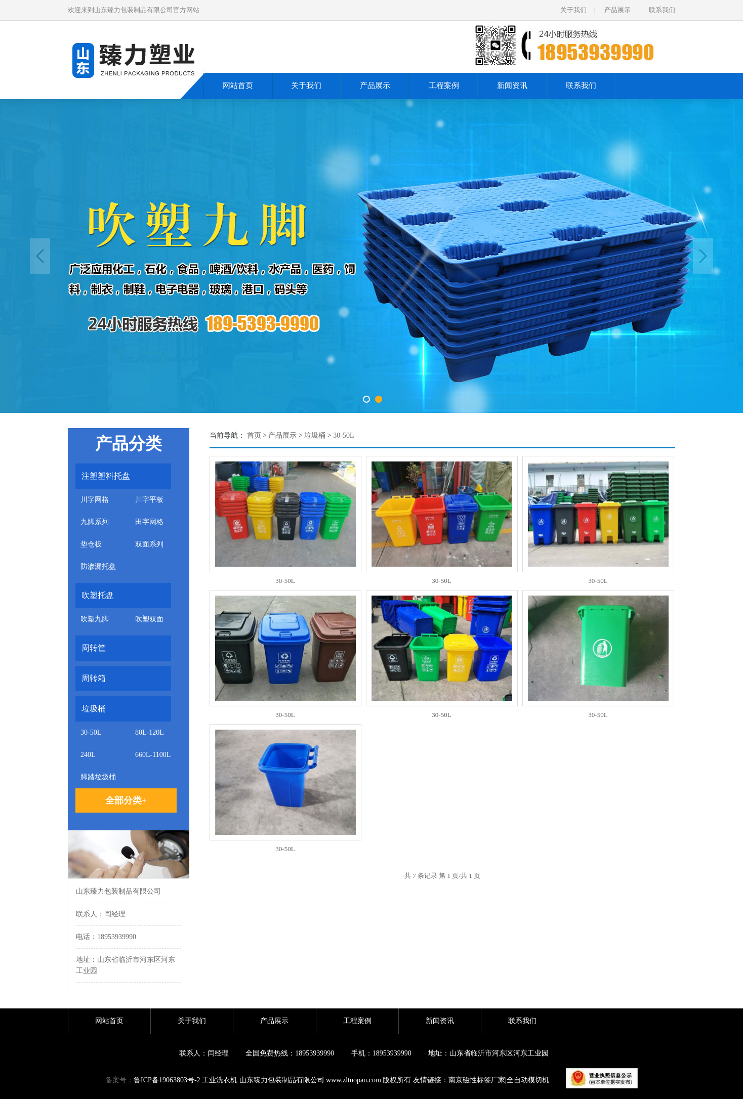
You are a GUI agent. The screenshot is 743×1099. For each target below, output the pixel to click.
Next (703, 256)
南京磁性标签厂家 (476, 1080)
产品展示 (617, 10)
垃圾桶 (314, 435)
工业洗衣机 (219, 1080)
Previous (40, 256)
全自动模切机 (528, 1080)
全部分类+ (126, 800)
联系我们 (662, 10)
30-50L (343, 435)
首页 (254, 435)
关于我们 (573, 10)
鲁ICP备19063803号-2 (167, 1080)
